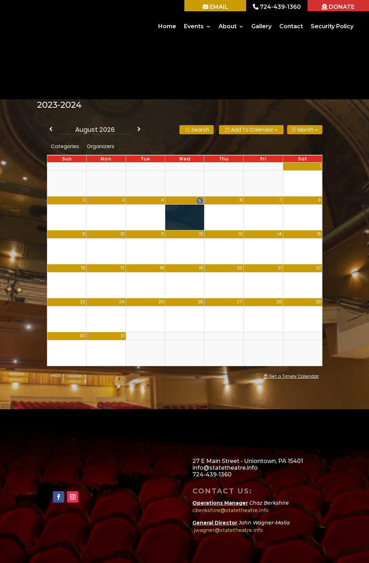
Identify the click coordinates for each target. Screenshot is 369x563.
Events (194, 26)
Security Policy (332, 26)
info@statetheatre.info (225, 467)
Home (167, 26)
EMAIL (218, 7)
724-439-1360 (279, 7)
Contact (291, 26)
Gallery (261, 26)
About (228, 26)
